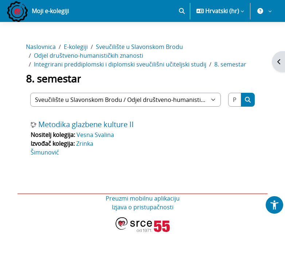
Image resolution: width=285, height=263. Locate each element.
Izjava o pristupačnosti (142, 207)
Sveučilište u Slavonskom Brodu (139, 47)
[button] (181, 11)
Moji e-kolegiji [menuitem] (50, 11)
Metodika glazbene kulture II (86, 125)
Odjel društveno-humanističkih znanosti (88, 56)
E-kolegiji (76, 47)
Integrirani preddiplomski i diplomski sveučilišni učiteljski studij (120, 64)
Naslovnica (41, 47)
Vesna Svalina (95, 135)
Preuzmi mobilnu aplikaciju (143, 198)
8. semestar (230, 64)
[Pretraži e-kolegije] (235, 100)
